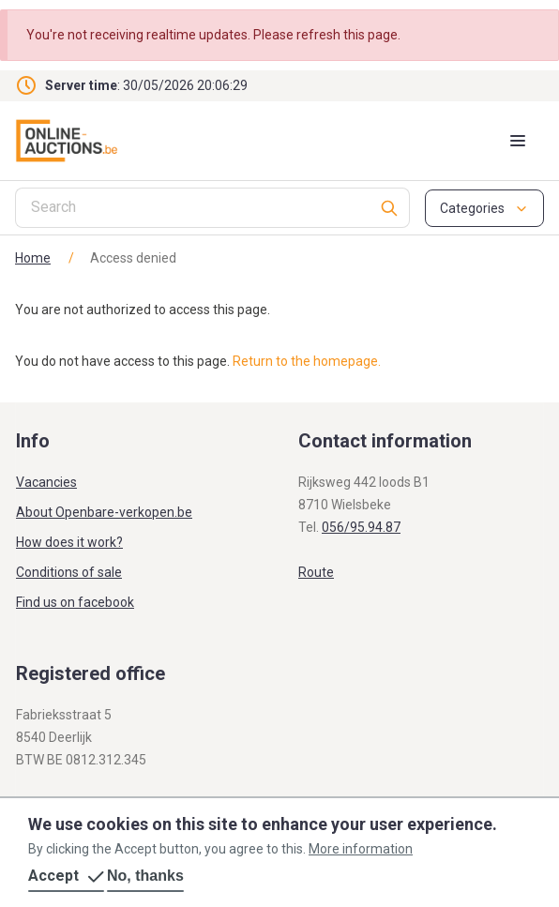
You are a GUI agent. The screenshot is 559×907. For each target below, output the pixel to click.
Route (316, 572)
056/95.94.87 (361, 527)
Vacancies (46, 482)
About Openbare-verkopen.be (104, 512)
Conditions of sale (69, 572)
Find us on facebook (75, 602)
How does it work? (69, 542)
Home (33, 257)
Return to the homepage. (307, 361)
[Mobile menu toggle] (517, 140)
